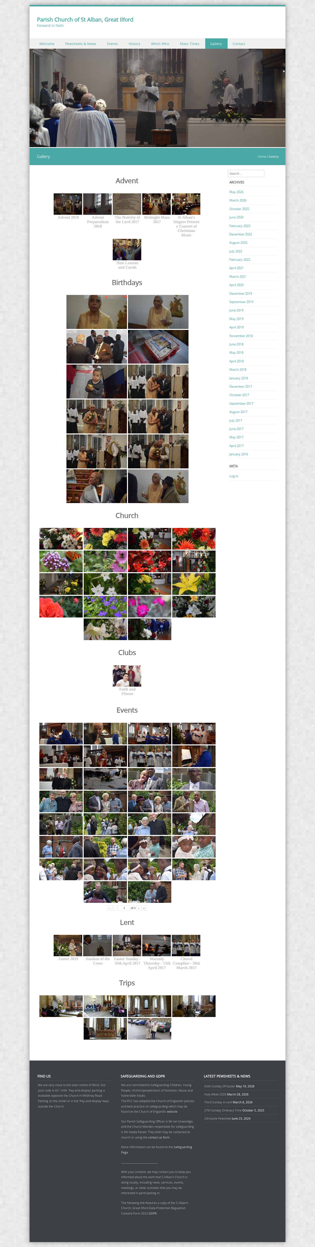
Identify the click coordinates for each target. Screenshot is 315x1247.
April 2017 (236, 446)
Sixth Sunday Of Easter (219, 1086)
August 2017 (238, 412)
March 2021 (237, 276)
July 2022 (235, 251)
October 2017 (239, 395)
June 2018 (236, 344)
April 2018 (236, 361)
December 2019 (240, 293)
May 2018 (236, 352)
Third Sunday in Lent (218, 1102)
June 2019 (236, 310)
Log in (233, 476)
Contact (239, 43)
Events (112, 43)
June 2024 (236, 217)
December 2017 (240, 386)
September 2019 (241, 302)
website (172, 1111)
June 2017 (236, 429)
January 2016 (238, 454)
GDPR (153, 1213)
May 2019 (236, 319)
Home (262, 156)
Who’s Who (160, 43)
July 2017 (235, 420)
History (134, 43)
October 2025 (239, 209)
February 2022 (239, 259)
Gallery (216, 43)
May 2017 (236, 437)
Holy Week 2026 (215, 1094)
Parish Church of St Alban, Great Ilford (85, 19)
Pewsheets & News (80, 43)
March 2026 (237, 200)
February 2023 (239, 226)
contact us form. (159, 1137)
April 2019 (236, 327)
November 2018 (241, 336)
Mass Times (189, 43)
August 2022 (238, 242)
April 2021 (236, 268)
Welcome (46, 43)
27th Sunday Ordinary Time (223, 1110)
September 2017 (241, 403)
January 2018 (238, 378)
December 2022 (240, 234)
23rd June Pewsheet (217, 1118)
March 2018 (237, 369)
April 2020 (236, 285)
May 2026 (236, 192)
